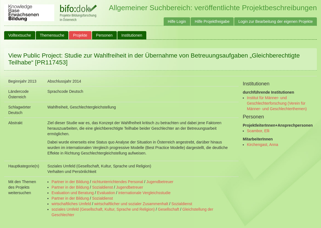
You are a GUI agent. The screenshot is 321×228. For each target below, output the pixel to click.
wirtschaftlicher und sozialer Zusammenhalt (131, 204)
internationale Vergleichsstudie (144, 193)
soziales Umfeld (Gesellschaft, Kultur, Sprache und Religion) (103, 209)
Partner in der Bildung (70, 182)
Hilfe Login (177, 21)
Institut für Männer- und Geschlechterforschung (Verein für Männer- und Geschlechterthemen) (277, 103)
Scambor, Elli (258, 131)
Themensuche (52, 35)
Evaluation (106, 193)
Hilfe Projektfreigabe (212, 21)
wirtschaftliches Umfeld (71, 204)
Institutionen (132, 35)
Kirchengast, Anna (262, 144)
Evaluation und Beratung (73, 193)
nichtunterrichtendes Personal (117, 182)
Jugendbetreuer (159, 182)
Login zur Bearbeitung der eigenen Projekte (275, 21)
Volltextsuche (19, 35)
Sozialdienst (102, 187)
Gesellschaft (168, 209)
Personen (104, 35)
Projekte (80, 35)
